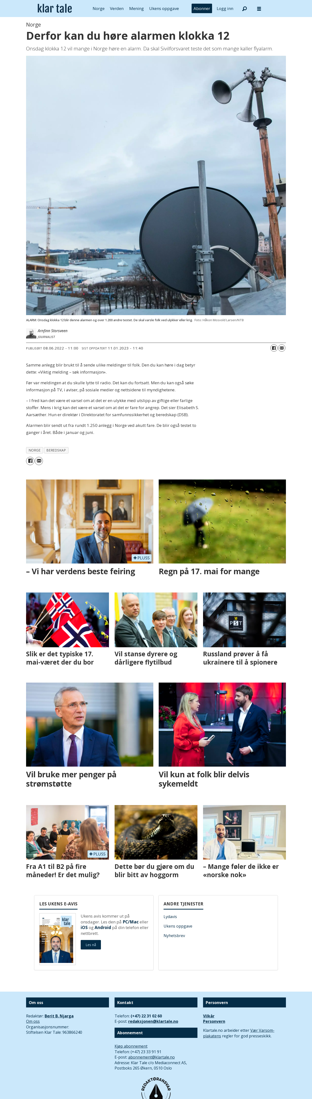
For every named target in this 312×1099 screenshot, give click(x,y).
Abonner (202, 8)
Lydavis (170, 916)
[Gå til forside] (54, 8)
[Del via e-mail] (281, 348)
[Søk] (244, 8)
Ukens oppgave (164, 8)
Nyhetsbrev (174, 935)
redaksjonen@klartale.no (153, 1021)
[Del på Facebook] (274, 348)
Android (103, 927)
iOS (84, 927)
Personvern (214, 1021)
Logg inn (225, 8)
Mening (136, 8)
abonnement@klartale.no (151, 1057)
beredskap (56, 450)
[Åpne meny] (259, 8)
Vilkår (208, 1016)
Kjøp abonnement (131, 1046)
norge (35, 450)
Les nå (91, 944)
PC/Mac (131, 922)
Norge (99, 8)
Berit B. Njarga (59, 1016)
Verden (117, 8)
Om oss (33, 1021)
